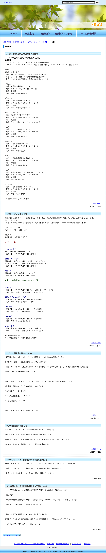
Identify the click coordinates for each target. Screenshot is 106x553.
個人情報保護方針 (62, 544)
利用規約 (50, 544)
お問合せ (87, 544)
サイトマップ (76, 544)
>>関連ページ (96, 203)
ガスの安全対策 (88, 33)
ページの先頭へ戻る (53, 547)
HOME (13, 33)
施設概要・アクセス (65, 33)
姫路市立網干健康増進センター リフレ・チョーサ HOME (25, 42)
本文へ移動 (8, 2)
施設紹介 (45, 33)
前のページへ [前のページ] (9, 535)
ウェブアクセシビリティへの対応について (29, 544)
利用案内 (29, 33)
